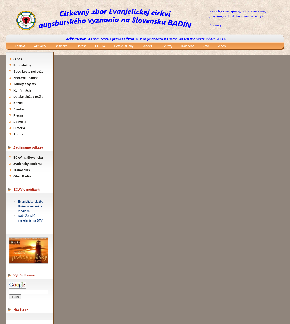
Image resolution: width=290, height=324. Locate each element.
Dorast (81, 46)
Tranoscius (21, 170)
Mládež (147, 46)
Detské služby (123, 46)
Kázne (18, 103)
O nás (17, 59)
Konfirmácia (22, 90)
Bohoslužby (22, 65)
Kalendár (187, 46)
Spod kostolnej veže (28, 71)
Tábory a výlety (24, 84)
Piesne (18, 115)
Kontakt (19, 46)
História (19, 128)
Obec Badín (22, 176)
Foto (206, 46)
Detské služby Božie (28, 96)
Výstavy (166, 46)
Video (222, 46)
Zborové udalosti (26, 78)
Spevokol (20, 122)
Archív (18, 134)
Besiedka (61, 46)
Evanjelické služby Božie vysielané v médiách (30, 206)
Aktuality (40, 46)
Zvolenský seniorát (27, 164)
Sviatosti (19, 109)
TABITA (100, 46)
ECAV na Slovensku (28, 157)
